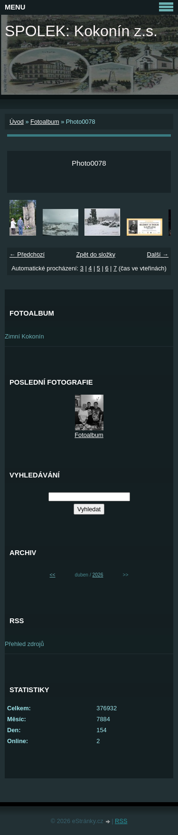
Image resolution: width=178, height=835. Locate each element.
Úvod (16, 121)
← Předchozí (27, 254)
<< (53, 574)
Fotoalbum (44, 121)
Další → (158, 254)
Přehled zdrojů (24, 643)
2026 (98, 574)
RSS (121, 821)
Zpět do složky (95, 254)
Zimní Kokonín (24, 336)
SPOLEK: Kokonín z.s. (81, 31)
